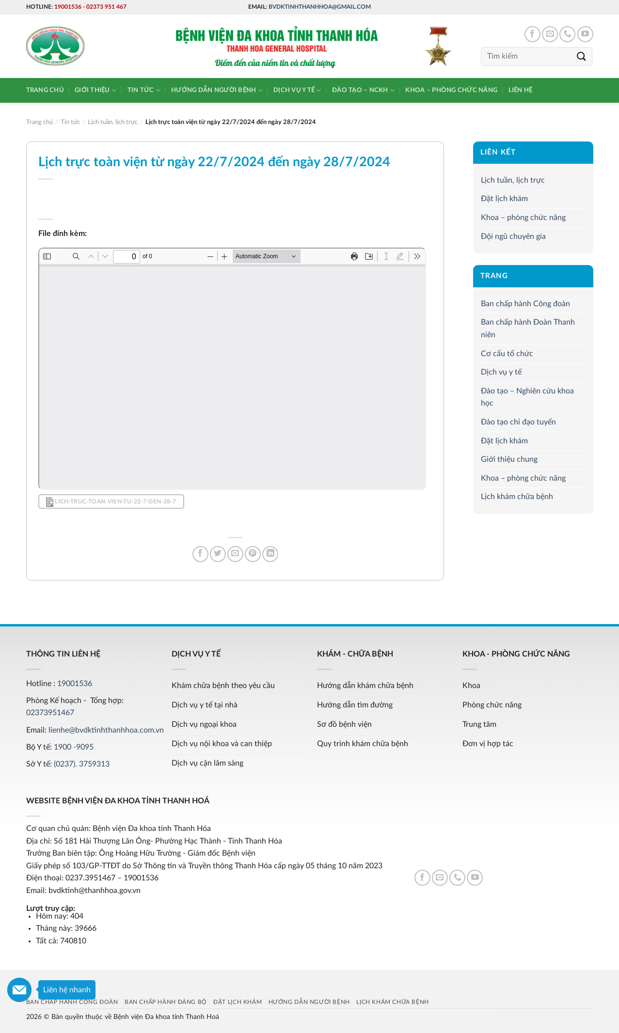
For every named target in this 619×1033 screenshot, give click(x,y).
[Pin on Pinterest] (253, 554)
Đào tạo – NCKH (363, 90)
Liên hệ (520, 90)
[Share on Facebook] (200, 554)
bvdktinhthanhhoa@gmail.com (320, 7)
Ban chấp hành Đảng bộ (166, 1002)
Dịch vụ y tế (297, 90)
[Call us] (567, 34)
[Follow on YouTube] (585, 34)
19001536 (67, 7)
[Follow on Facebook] (532, 34)
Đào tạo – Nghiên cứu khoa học (527, 397)
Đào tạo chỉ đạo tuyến (518, 422)
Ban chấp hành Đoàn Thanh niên (528, 329)
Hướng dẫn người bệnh (217, 90)
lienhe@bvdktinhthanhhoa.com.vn (106, 730)
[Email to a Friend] (235, 554)
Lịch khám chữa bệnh (517, 497)
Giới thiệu (95, 90)
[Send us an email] (550, 34)
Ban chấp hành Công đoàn (525, 304)
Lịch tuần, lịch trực (513, 180)
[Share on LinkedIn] (270, 554)
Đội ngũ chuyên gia (513, 236)
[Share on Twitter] (218, 554)
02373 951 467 (106, 7)
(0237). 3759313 (82, 764)
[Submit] (581, 56)
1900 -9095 (74, 747)
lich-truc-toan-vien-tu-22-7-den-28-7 (111, 502)
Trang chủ (45, 90)
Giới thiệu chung (509, 459)
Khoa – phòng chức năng (451, 90)
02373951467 (50, 713)
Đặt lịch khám (504, 199)
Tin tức (143, 90)
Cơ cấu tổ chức (507, 354)
